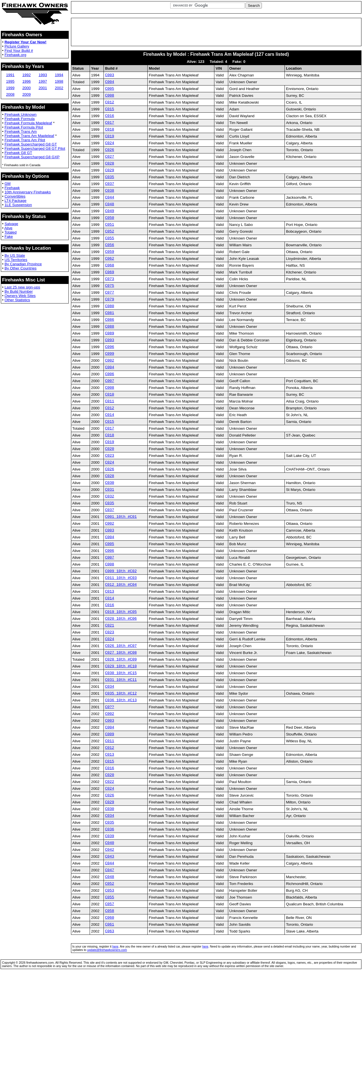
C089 (109, 366)
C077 (109, 320)
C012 (109, 106)
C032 (109, 549)
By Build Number (19, 291)
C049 (109, 228)
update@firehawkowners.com (107, 1057)
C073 (109, 304)
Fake (9, 236)
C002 (109, 396)
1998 (59, 81)
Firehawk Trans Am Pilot (25, 140)
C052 (109, 251)
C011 (109, 442)
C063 (109, 1038)
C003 (109, 75)
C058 (109, 1015)
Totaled (11, 232)
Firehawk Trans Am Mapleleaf (29, 136)
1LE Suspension (18, 205)
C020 (109, 496)
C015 (109, 113)
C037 (109, 197)
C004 (109, 83)
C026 (109, 159)
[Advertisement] (216, 32)
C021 (109, 694)
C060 (109, 1023)
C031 (109, 541)
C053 (109, 992)
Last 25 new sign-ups (22, 287)
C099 (109, 389)
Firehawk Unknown (20, 114)
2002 (59, 88)
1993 (42, 75)
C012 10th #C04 (121, 648)
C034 (109, 763)
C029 (109, 182)
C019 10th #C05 (121, 679)
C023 (109, 503)
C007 (109, 419)
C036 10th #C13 (121, 778)
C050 (109, 236)
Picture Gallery (17, 46)
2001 (42, 88)
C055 (109, 259)
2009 (26, 94)
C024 (109, 152)
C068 (109, 289)
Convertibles (15, 196)
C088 (109, 358)
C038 (109, 205)
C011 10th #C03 (121, 641)
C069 (109, 297)
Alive (8, 228)
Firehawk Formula (20, 119)
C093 (109, 373)
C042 (109, 947)
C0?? (109, 786)
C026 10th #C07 (121, 717)
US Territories (16, 260)
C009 (109, 817)
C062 (109, 282)
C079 (109, 327)
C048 (109, 220)
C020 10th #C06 (121, 687)
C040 (109, 939)
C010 (109, 434)
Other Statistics (17, 300)
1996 (26, 81)
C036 (109, 924)
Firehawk (12, 188)
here (115, 1054)
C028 (109, 175)
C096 (109, 381)
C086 (109, 350)
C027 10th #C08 (121, 725)
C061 (109, 1031)
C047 (109, 969)
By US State (15, 255)
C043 (109, 954)
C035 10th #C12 (121, 771)
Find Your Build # (19, 50)
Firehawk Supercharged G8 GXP (32, 157)
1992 (26, 75)
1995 (10, 81)
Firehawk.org (15, 55)
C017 (109, 129)
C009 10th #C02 (121, 633)
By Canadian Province (23, 264)
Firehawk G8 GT (18, 153)
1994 (59, 75)
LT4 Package (16, 200)
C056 (109, 266)
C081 (109, 343)
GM (7, 183)
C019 (109, 144)
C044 (109, 213)
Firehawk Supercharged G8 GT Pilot (35, 148)
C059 (109, 274)
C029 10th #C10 (121, 740)
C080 (109, 335)
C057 (109, 1008)
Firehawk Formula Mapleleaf (28, 123)
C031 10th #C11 (121, 755)
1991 (10, 75)
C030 (109, 534)
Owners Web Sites (20, 296)
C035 (109, 190)
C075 (109, 312)
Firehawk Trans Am (21, 131)
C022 (109, 870)
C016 (109, 121)
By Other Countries (20, 268)
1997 (42, 81)
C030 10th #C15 (121, 748)
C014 (109, 457)
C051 (109, 243)
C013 (109, 656)
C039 (109, 931)
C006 (109, 411)
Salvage (11, 224)
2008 (10, 94)
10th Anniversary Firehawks (28, 192)
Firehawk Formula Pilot (24, 127)
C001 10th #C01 (121, 572)
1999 (10, 88)
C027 (109, 167)
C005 (109, 90)
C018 (109, 136)
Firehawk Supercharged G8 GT (31, 144)
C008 (109, 98)
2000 (26, 88)
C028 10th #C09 (121, 733)
